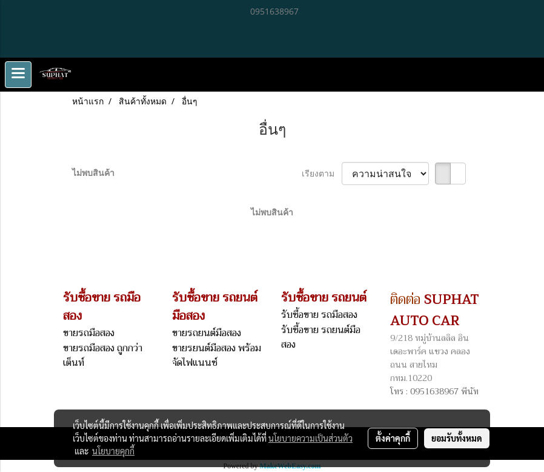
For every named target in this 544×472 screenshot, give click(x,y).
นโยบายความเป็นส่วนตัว (310, 438)
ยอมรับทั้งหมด (456, 438)
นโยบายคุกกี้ (113, 450)
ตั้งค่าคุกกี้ (393, 438)
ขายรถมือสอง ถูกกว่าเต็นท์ (102, 355)
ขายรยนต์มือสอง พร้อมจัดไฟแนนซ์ (216, 355)
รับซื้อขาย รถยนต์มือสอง (320, 337)
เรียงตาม (322, 173)
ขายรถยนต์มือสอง (206, 333)
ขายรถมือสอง (88, 333)
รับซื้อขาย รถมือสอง (319, 314)
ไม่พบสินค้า (93, 172)
